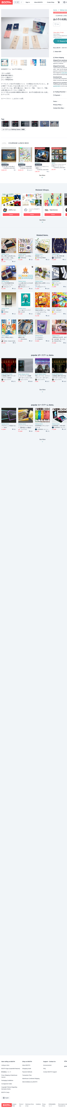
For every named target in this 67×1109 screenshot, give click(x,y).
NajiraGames (54, 210)
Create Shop (50, 2)
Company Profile (14, 1105)
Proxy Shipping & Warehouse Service (9, 1076)
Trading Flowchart (60, 92)
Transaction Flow (27, 1075)
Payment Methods (27, 1072)
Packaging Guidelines (7, 1080)
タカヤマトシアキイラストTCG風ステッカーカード (59, 165)
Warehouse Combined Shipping (31, 1078)
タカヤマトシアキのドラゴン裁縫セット (41, 167)
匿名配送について (6, 1072)
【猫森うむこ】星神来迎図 (25, 166)
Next (47, 33)
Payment (57, 95)
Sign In (28, 2)
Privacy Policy (57, 104)
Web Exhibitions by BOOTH (29, 1082)
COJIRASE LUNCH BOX (18, 143)
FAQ (44, 1068)
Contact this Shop (58, 108)
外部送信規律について (52, 1105)
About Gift (58, 51)
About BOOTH (38, 2)
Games (55, 10)
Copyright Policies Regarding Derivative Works (9, 1088)
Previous (2, 33)
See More (42, 221)
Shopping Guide (26, 1068)
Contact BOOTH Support (50, 1072)
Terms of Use (21, 1105)
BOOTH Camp (5, 1092)
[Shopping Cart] (58, 2)
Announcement (47, 1065)
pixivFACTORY (56, 86)
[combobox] (16, 2)
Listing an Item (5, 1065)
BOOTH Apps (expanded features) (10, 1068)
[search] (18, 2)
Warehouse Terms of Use (29, 1105)
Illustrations (4, 163)
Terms (55, 101)
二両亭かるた (12, 210)
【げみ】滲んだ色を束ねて (8, 166)
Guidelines (38, 1104)
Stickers (53, 163)
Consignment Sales (6, 1083)
